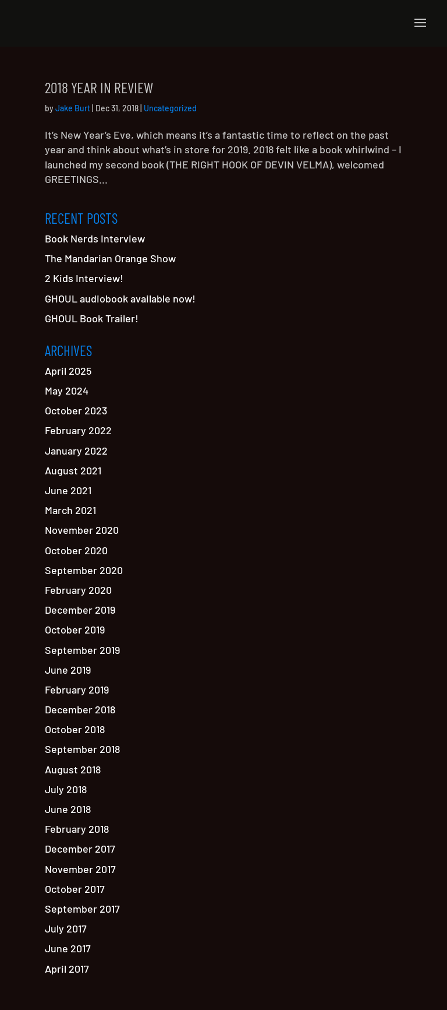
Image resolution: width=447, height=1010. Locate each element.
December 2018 (80, 709)
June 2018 (68, 809)
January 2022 (76, 450)
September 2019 (82, 649)
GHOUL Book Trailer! (92, 318)
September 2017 (82, 908)
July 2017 (66, 928)
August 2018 (73, 769)
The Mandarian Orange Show (110, 258)
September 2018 (82, 748)
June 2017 (68, 948)
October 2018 (75, 729)
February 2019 (77, 689)
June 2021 (68, 490)
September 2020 (84, 570)
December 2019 (80, 609)
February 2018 (77, 828)
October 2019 (75, 629)
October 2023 (76, 410)
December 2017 (80, 848)
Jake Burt (72, 108)
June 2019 (68, 669)
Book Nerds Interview (95, 238)
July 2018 (66, 789)
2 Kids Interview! (84, 278)
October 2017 (75, 888)
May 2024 (66, 390)
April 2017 (67, 968)
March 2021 (70, 510)
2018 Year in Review (99, 87)
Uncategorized (170, 108)
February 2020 (78, 589)
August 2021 (73, 470)
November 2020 (82, 529)
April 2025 (68, 370)
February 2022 (78, 430)
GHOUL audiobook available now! (120, 298)
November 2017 (80, 869)
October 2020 (76, 550)
